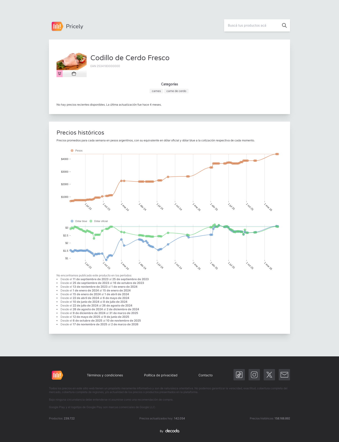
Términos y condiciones (105, 375)
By (169, 431)
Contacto (205, 375)
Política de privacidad (161, 375)
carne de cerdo (176, 91)
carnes (156, 91)
